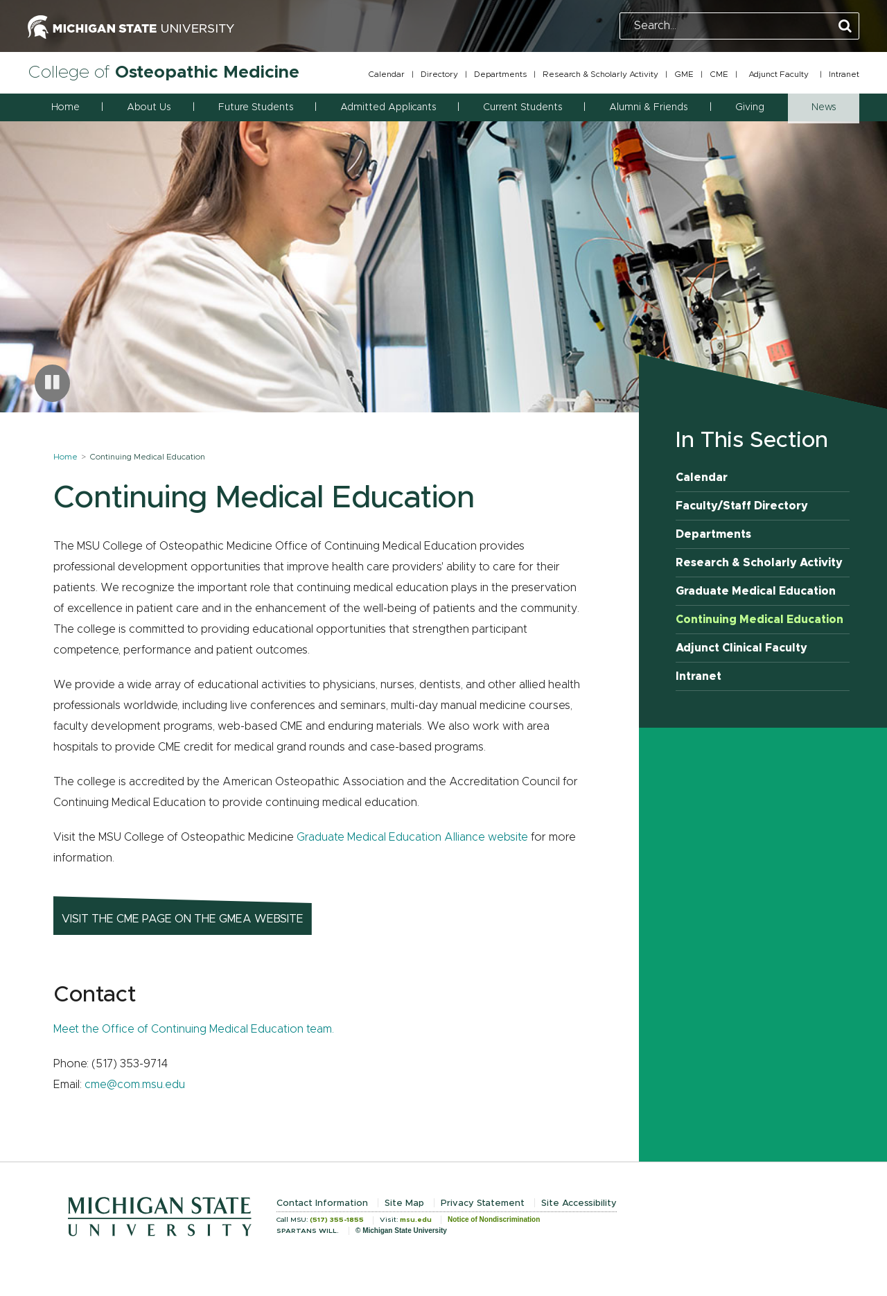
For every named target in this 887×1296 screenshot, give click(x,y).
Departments (500, 74)
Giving (749, 107)
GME (684, 74)
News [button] (823, 107)
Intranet (844, 74)
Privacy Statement (483, 1203)
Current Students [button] (522, 107)
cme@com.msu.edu (135, 1084)
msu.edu (416, 1219)
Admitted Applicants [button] (388, 107)
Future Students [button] (255, 107)
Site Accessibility (579, 1203)
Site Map (404, 1203)
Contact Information (322, 1203)
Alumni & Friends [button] (648, 107)
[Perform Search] (845, 26)
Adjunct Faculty (778, 74)
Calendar (386, 74)
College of (163, 72)
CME (719, 74)
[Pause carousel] (52, 383)
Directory (439, 74)
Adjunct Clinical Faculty (741, 648)
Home (65, 107)
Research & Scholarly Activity (600, 74)
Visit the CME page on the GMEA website (183, 919)
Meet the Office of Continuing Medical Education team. (193, 1029)
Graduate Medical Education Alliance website (412, 837)
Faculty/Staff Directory (742, 505)
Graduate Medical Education (756, 591)
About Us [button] (148, 107)
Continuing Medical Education (759, 619)
